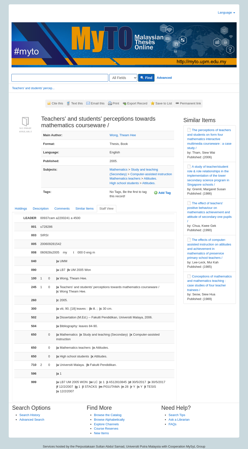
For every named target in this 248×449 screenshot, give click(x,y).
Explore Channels (106, 424)
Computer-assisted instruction (151, 174)
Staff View (107, 208)
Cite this (57, 103)
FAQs (173, 424)
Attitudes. (150, 178)
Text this (77, 103)
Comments (62, 208)
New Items (101, 433)
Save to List (163, 103)
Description (41, 208)
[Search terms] (59, 78)
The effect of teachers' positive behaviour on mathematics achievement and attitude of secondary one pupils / (209, 212)
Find (146, 78)
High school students (124, 183)
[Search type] (123, 78)
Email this (97, 103)
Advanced (164, 77)
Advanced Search (31, 419)
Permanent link (190, 103)
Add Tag (162, 193)
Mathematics (119, 169)
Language (226, 12)
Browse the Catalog (107, 415)
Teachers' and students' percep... (33, 88)
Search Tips (177, 415)
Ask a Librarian (179, 419)
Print (116, 103)
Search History (29, 415)
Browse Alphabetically (109, 419)
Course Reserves (106, 428)
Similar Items (84, 208)
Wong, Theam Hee (123, 135)
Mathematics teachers (125, 178)
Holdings (21, 208)
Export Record (137, 103)
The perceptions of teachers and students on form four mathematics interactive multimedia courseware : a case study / (209, 139)
